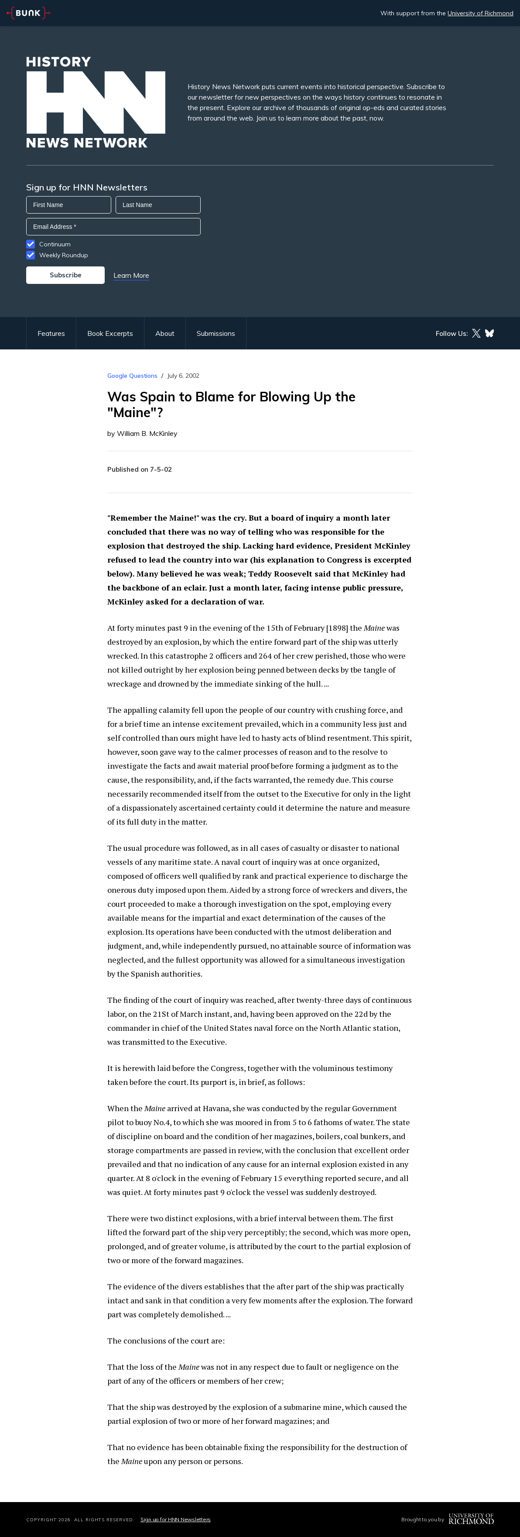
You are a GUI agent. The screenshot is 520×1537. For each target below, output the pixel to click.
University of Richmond (480, 13)
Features (51, 333)
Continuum (55, 244)
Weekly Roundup (63, 255)
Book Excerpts (110, 333)
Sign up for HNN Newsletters (175, 1519)
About (164, 333)
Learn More (131, 275)
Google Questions (132, 376)
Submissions (216, 333)
